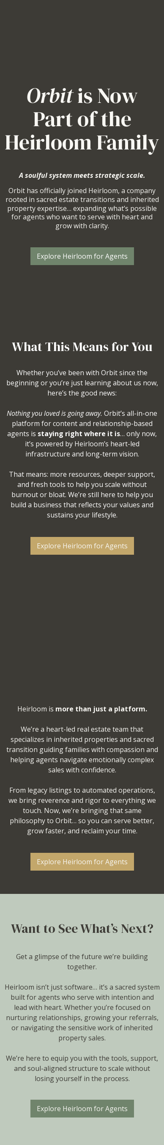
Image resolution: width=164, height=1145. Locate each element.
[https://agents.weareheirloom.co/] (82, 31)
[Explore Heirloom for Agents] (82, 256)
